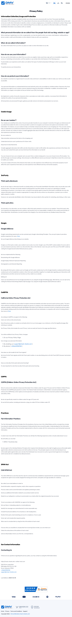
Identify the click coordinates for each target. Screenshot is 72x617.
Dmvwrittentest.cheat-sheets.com (20, 613)
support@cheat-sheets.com (23, 343)
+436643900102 (16, 345)
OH (49, 2)
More (18, 235)
